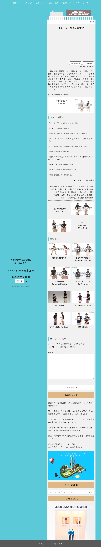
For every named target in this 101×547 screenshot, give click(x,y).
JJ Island (71, 468)
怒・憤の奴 (72, 192)
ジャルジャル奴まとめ (21, 270)
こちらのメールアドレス (58, 447)
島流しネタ (40, 3)
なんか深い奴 (78, 189)
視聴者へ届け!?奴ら (62, 195)
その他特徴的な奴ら (86, 197)
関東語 (91, 180)
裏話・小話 (53, 3)
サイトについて (81, 3)
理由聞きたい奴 (58, 186)
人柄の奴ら (75, 195)
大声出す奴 (67, 189)
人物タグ (28, 3)
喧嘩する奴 (89, 189)
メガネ (78, 180)
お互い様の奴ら (87, 195)
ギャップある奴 (87, 186)
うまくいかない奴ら (68, 197)
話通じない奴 (61, 192)
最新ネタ (16, 3)
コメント (53, 352)
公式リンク (66, 3)
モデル (85, 180)
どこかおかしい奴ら (86, 192)
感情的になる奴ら (73, 186)
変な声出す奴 (56, 189)
